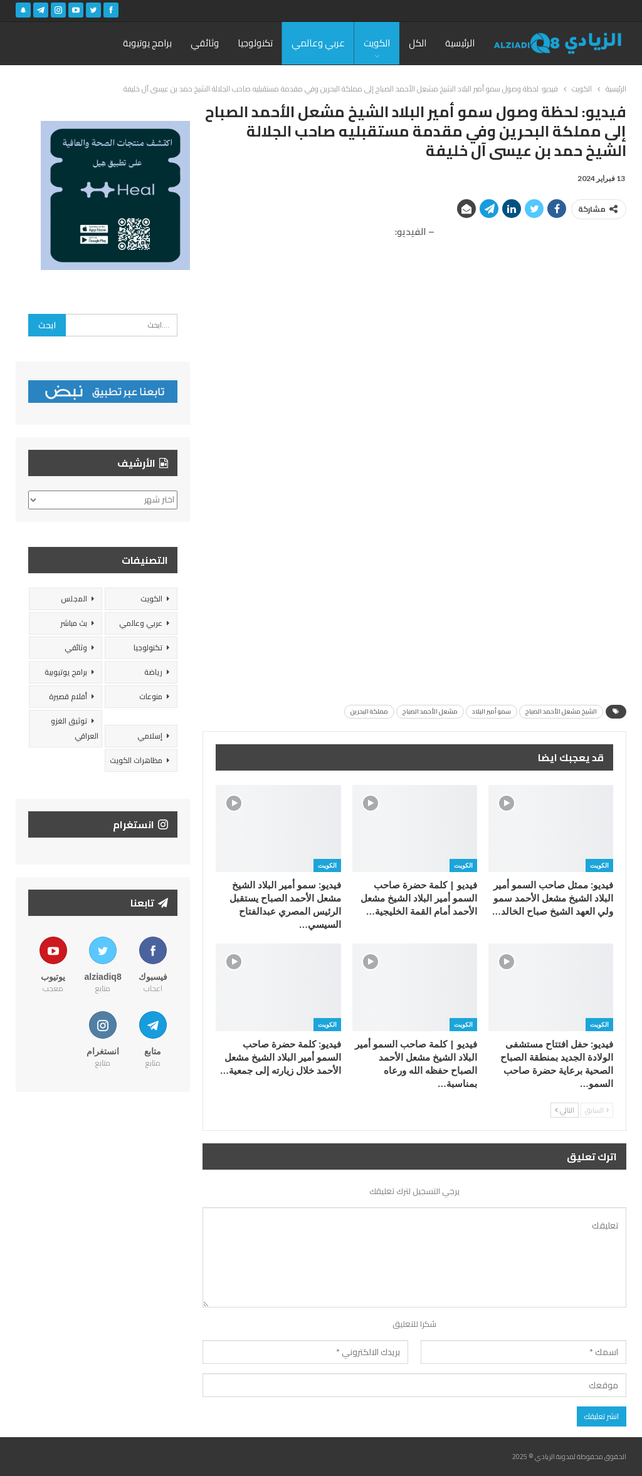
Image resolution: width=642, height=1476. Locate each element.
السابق (597, 1110)
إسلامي (149, 736)
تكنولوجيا (255, 43)
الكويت (377, 43)
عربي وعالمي (318, 43)
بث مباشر (73, 623)
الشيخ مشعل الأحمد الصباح (561, 711)
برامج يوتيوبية (66, 672)
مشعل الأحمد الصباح (430, 711)
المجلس (74, 598)
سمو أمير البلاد (491, 711)
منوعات (150, 696)
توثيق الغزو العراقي (74, 728)
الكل (417, 43)
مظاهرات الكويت (136, 760)
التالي (564, 1110)
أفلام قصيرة (68, 696)
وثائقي (205, 43)
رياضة (153, 672)
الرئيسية (460, 43)
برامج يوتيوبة (147, 43)
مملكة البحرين (369, 711)
